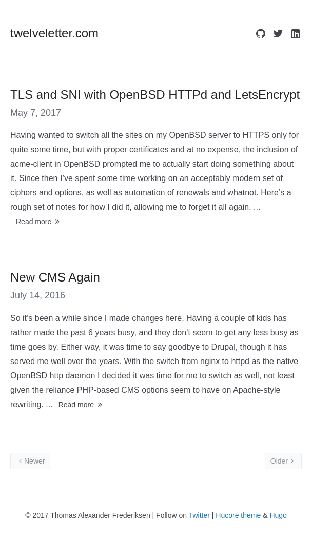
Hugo (277, 515)
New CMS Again (55, 277)
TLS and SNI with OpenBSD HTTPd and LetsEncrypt (155, 95)
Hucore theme (238, 515)
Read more (39, 221)
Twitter (199, 515)
